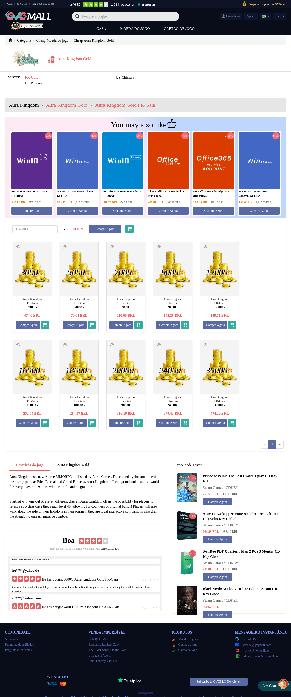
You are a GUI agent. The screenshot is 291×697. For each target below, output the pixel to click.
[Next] (280, 435)
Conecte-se (231, 16)
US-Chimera (84, 74)
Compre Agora (32, 201)
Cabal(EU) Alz (98, 629)
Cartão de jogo (179, 28)
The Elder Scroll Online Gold (107, 640)
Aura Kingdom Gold (73, 455)
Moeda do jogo (135, 28)
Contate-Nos (239, 687)
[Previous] (265, 435)
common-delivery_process (182, 687)
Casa (9, 3)
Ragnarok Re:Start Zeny (104, 635)
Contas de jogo (184, 635)
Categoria (24, 40)
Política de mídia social (115, 687)
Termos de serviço (55, 687)
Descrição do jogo (29, 455)
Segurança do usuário (214, 687)
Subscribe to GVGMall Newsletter (219, 672)
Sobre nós (22, 3)
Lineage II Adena (100, 646)
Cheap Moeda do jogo (52, 40)
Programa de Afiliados (19, 635)
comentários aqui (110, 539)
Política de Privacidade (84, 687)
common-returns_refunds (147, 687)
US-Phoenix (136, 74)
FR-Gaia (31, 74)
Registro (251, 16)
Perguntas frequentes (43, 3)
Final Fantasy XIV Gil (103, 651)
